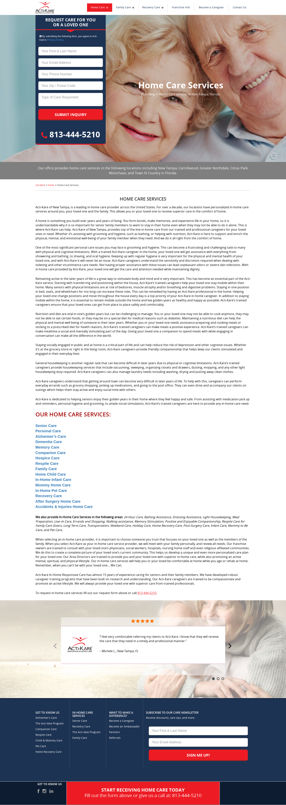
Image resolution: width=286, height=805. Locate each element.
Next (230, 646)
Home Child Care (50, 474)
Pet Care (40, 746)
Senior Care (46, 426)
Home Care (98, 7)
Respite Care (47, 463)
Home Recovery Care (48, 752)
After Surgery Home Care (58, 501)
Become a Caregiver (211, 7)
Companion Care (50, 453)
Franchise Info (181, 7)
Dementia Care (48, 442)
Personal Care (48, 431)
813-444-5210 (70, 134)
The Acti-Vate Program (49, 723)
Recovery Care (151, 7)
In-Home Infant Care (53, 480)
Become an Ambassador (124, 726)
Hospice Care (47, 458)
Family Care (123, 7)
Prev (56, 646)
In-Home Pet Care (51, 490)
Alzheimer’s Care (50, 436)
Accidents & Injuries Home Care (64, 507)
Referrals (115, 738)
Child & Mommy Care (48, 740)
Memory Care (47, 447)
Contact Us (239, 7)
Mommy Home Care (53, 485)
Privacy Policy (55, 39)
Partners (114, 732)
